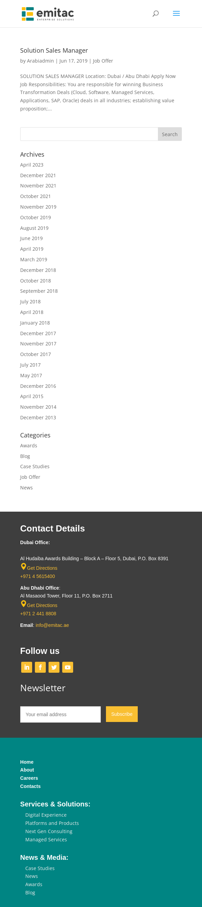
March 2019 (33, 259)
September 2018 (39, 291)
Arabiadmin (40, 60)
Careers (29, 778)
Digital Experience (46, 815)
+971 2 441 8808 (38, 613)
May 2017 (31, 375)
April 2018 (31, 312)
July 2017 (30, 365)
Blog (25, 456)
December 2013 (38, 417)
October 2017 (35, 354)
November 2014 (38, 407)
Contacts (30, 786)
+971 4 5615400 (37, 576)
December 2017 (38, 333)
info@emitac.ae (52, 625)
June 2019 (31, 238)
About (27, 770)
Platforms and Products (52, 823)
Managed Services (46, 839)
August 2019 (34, 228)
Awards (28, 445)
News (26, 487)
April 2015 (31, 396)
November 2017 (38, 343)
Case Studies (35, 466)
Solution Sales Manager (54, 50)
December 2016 (38, 386)
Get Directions (42, 568)
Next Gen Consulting (48, 831)
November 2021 (38, 185)
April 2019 (31, 249)
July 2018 (30, 301)
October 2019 (35, 217)
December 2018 (38, 270)
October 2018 (35, 280)
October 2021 (35, 196)
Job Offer (103, 60)
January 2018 (35, 322)
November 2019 (38, 206)
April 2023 (31, 164)
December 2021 (38, 175)
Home (26, 762)
